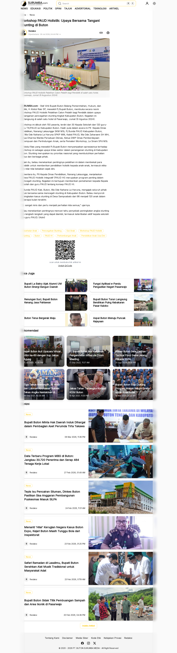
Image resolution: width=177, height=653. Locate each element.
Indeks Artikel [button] (88, 626)
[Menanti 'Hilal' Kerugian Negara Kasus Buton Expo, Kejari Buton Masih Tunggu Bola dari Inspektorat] (88, 532)
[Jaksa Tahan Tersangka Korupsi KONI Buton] (88, 384)
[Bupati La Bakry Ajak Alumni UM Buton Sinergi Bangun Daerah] (54, 285)
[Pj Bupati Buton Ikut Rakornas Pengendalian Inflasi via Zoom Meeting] (88, 351)
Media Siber (82, 638)
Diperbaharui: (45, 34)
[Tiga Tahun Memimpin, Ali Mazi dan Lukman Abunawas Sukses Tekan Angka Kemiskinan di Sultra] (42, 384)
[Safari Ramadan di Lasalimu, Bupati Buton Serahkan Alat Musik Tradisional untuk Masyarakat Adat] (88, 568)
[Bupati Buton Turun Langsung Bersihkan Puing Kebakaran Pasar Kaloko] (123, 302)
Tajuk (68, 8)
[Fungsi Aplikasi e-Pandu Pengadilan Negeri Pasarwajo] (123, 285)
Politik (47, 8)
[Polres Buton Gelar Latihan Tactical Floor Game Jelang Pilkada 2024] (134, 351)
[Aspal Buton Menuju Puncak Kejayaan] (123, 319)
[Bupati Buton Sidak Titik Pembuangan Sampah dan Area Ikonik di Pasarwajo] (88, 604)
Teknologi (99, 8)
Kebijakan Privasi (112, 638)
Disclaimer (67, 638)
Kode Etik (96, 638)
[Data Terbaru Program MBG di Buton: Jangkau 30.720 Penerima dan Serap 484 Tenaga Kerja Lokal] (88, 461)
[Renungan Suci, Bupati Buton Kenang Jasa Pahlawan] (54, 302)
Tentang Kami (52, 638)
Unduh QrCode (65, 265)
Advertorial (83, 8)
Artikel (114, 8)
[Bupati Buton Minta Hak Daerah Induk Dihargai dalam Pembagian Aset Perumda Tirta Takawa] (88, 426)
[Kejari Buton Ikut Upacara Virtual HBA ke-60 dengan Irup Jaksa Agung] (42, 351)
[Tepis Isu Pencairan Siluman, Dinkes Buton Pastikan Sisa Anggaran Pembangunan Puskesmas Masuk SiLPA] (88, 497)
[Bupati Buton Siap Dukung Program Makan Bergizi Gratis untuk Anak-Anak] (134, 384)
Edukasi (35, 8)
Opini (58, 8)
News (24, 8)
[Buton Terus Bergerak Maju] (54, 319)
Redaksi (128, 638)
